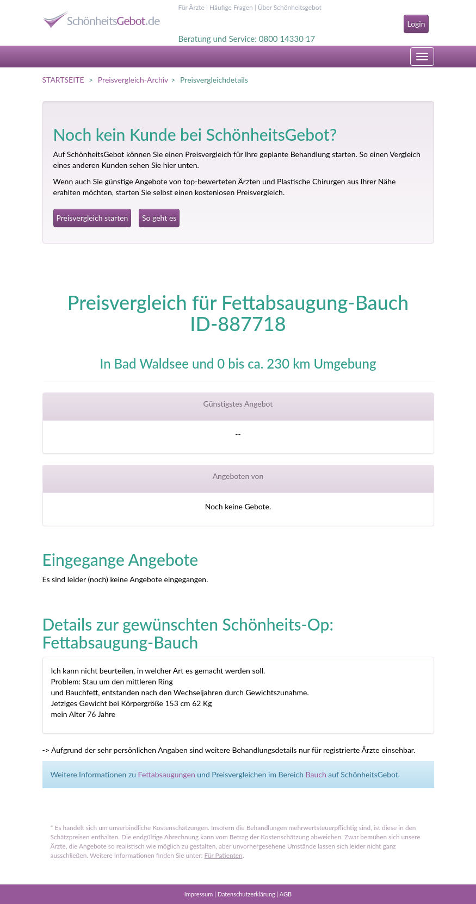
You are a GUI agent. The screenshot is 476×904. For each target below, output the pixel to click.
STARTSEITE (63, 79)
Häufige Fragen (231, 7)
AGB (286, 893)
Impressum (198, 893)
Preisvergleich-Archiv (133, 79)
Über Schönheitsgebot (290, 7)
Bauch (316, 774)
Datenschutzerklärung (246, 893)
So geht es (159, 217)
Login (416, 23)
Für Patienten (224, 855)
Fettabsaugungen (166, 774)
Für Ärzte (191, 7)
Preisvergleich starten (92, 217)
